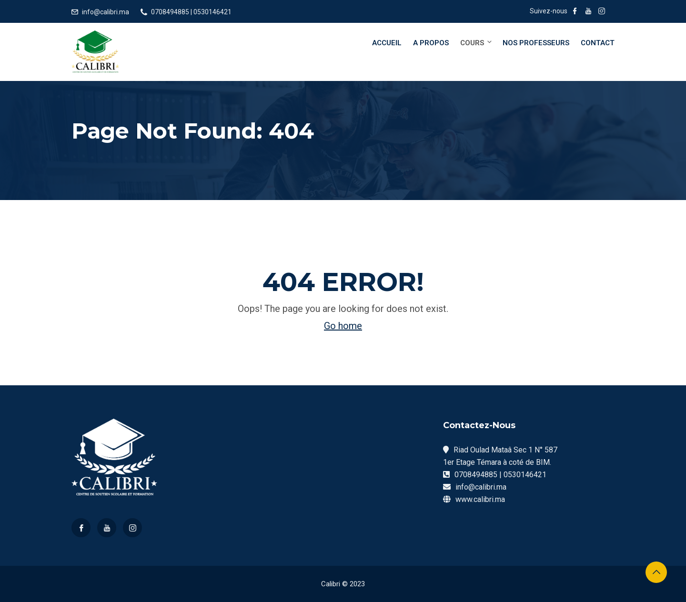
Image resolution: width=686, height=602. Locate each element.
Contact (598, 43)
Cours (476, 42)
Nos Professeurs (536, 43)
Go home (343, 325)
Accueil (387, 43)
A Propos (431, 43)
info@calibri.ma (105, 12)
